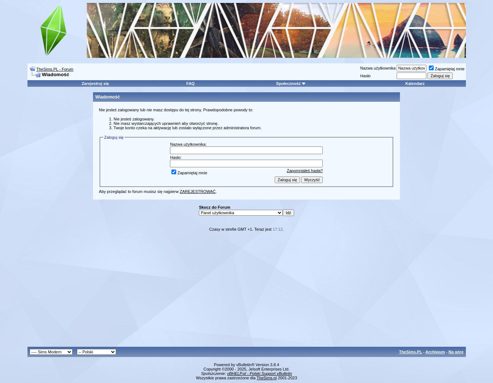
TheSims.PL (410, 352)
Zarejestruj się (95, 83)
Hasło (365, 76)
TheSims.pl (266, 378)
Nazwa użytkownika (378, 68)
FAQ (190, 83)
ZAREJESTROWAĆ (198, 191)
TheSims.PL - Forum (54, 69)
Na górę (456, 352)
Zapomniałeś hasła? (305, 170)
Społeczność (291, 83)
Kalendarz (415, 83)
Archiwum (435, 352)
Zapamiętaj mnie (446, 69)
